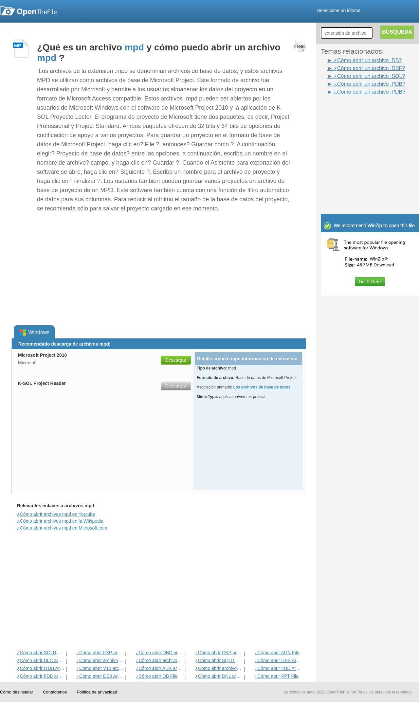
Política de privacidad (97, 692)
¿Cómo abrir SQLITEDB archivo (40, 652)
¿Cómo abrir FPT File (277, 676)
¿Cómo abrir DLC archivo (40, 660)
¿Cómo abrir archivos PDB (219, 668)
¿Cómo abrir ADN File (277, 652)
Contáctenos (55, 692)
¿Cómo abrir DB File (157, 676)
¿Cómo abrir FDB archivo (40, 676)
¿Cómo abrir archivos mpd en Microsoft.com (62, 528)
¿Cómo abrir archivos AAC (100, 660)
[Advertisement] (360, 110)
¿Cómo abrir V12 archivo (100, 668)
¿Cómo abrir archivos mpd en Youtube (56, 514)
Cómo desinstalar (16, 692)
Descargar (176, 360)
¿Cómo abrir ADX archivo (159, 668)
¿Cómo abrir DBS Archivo (278, 660)
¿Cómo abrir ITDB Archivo (40, 668)
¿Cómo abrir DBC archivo (159, 652)
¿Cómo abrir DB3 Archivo (100, 676)
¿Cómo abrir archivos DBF (159, 660)
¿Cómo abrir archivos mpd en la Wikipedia (60, 521)
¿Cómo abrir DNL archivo (219, 676)
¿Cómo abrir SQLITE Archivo (219, 660)
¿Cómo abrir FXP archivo (100, 652)
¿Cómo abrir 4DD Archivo (278, 668)
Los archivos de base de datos (261, 387)
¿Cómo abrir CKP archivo (219, 652)
